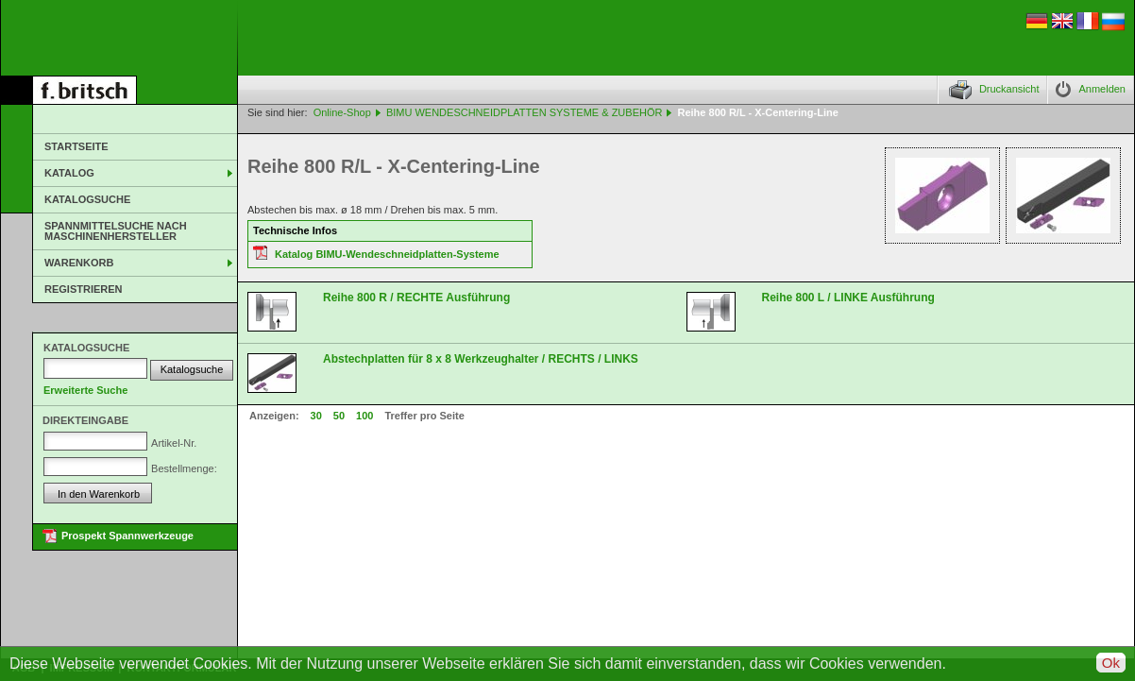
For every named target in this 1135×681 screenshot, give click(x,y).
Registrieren (83, 289)
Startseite (76, 146)
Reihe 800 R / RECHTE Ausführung (416, 297)
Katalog (69, 173)
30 (316, 415)
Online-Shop (342, 112)
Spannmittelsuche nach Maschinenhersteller (115, 231)
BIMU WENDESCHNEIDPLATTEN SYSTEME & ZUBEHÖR (524, 112)
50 (339, 415)
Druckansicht (1009, 88)
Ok (1111, 663)
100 (364, 415)
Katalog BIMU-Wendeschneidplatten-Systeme (387, 254)
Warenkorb (78, 262)
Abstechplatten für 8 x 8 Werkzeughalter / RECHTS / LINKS (480, 359)
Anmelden (1102, 88)
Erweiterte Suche (85, 390)
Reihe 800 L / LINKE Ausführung (848, 297)
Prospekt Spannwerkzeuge (127, 535)
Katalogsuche (87, 199)
